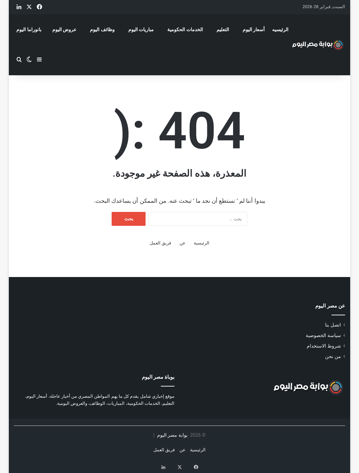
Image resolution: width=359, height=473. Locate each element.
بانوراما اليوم (28, 29)
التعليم (222, 29)
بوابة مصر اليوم (171, 435)
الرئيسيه (280, 29)
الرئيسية (201, 242)
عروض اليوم (64, 29)
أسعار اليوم (254, 29)
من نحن (333, 356)
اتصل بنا (333, 325)
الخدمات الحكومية (185, 29)
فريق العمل (160, 242)
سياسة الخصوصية (323, 335)
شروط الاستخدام (324, 346)
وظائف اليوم (102, 29)
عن (183, 242)
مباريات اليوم (141, 29)
